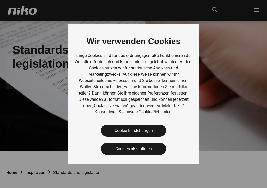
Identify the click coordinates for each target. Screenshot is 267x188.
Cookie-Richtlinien (155, 111)
